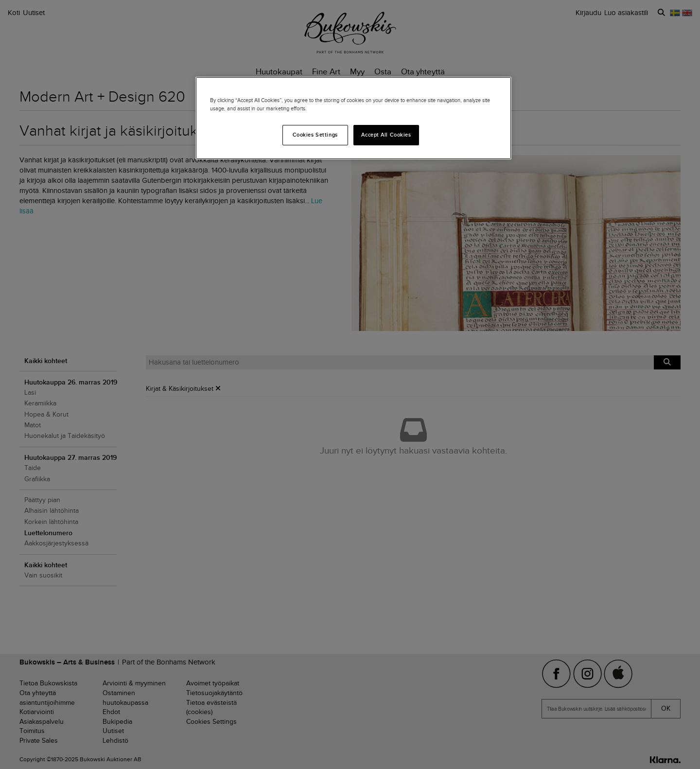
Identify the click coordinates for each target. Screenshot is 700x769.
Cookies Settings (315, 135)
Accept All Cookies (386, 135)
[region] (353, 118)
